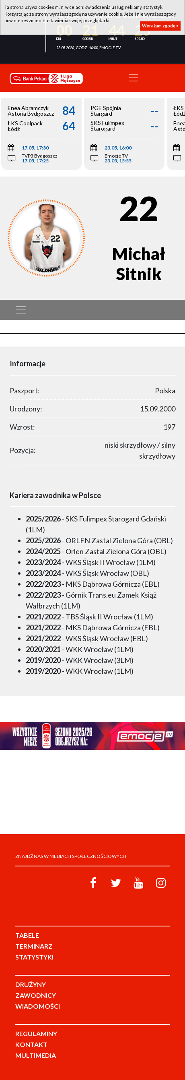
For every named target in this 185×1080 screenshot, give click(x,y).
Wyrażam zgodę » (160, 25)
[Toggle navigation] (133, 78)
